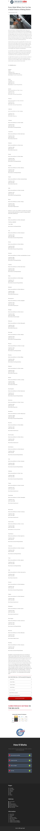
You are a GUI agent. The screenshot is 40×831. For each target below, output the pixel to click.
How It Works (12, 789)
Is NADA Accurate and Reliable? (15, 821)
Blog (10, 793)
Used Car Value (12, 819)
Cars (10, 802)
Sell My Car (11, 790)
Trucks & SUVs (12, 801)
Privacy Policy (12, 814)
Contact (11, 794)
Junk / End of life (12, 807)
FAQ (10, 792)
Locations (11, 791)
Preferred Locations (13, 817)
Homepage (11, 788)
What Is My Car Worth (13, 818)
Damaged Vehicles (13, 803)
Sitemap (11, 816)
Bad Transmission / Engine (14, 806)
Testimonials (12, 815)
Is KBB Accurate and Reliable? (15, 820)
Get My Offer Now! (20, 698)
